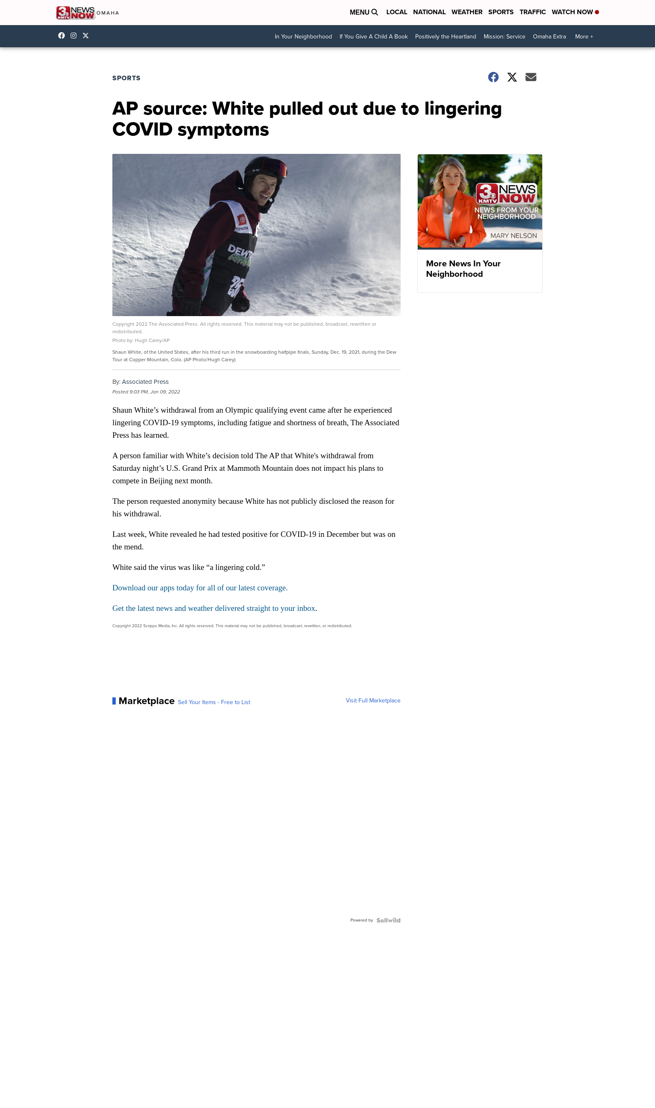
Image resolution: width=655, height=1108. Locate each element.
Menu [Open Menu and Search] (364, 12)
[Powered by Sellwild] (388, 920)
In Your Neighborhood (303, 36)
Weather (467, 12)
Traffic (533, 12)
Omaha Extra (549, 36)
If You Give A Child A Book (374, 36)
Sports (501, 12)
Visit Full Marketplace (373, 701)
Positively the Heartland (445, 36)
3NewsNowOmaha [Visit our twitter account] (87, 35)
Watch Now (575, 12)
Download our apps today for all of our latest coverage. (200, 587)
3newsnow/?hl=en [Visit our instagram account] (76, 35)
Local (396, 12)
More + (584, 36)
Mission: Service (505, 36)
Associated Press (145, 381)
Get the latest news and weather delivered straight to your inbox (213, 608)
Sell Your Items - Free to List (214, 702)
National (429, 12)
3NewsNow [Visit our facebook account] (63, 35)
